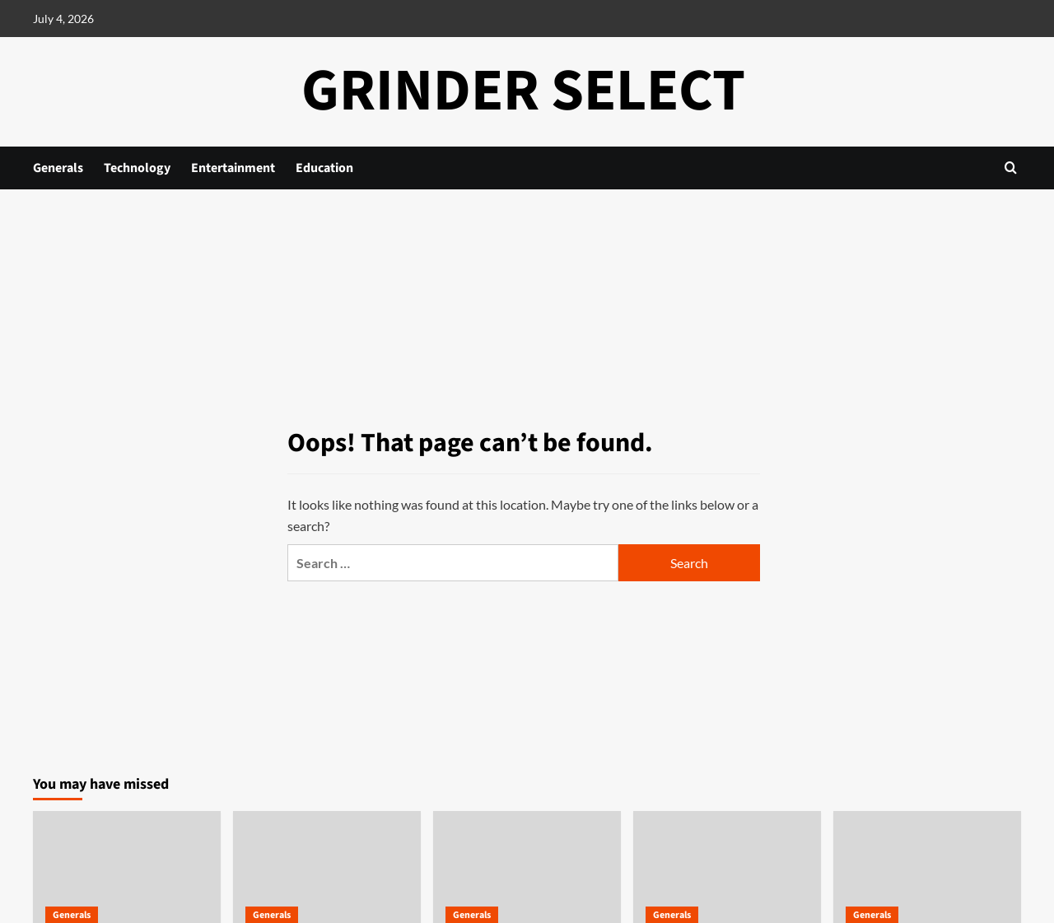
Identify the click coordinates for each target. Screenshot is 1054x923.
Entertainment (233, 168)
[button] (1010, 167)
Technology (137, 168)
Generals (58, 168)
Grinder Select (523, 91)
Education (324, 168)
